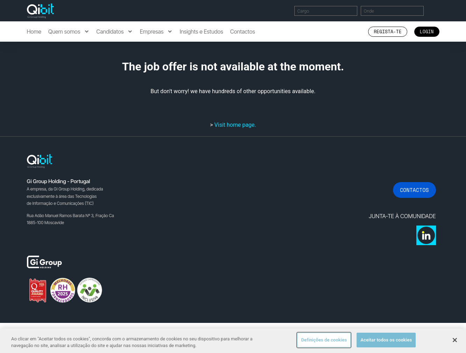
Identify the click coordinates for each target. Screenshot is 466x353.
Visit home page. (235, 125)
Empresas (156, 31)
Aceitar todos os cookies (386, 339)
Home (34, 31)
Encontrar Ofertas (435, 10)
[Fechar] (455, 340)
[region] (233, 340)
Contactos (242, 31)
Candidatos (114, 31)
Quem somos (68, 31)
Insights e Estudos (201, 31)
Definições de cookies (324, 339)
